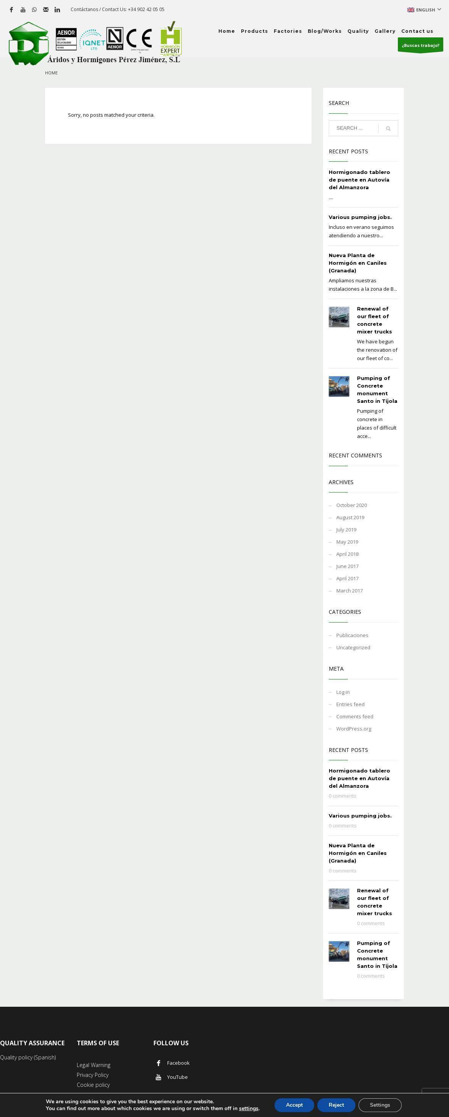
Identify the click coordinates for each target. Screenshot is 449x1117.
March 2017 (349, 590)
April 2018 (347, 553)
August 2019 (350, 517)
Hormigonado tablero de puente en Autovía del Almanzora (359, 179)
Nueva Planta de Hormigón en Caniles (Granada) (358, 263)
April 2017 (347, 578)
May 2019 (347, 541)
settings (248, 1108)
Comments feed (354, 716)
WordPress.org (353, 728)
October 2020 (351, 505)
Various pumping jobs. (360, 217)
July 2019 (346, 529)
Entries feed (350, 704)
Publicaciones (352, 635)
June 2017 (347, 566)
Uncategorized (353, 647)
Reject (336, 1105)
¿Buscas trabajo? (420, 47)
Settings (380, 1105)
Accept (294, 1105)
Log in (343, 692)
